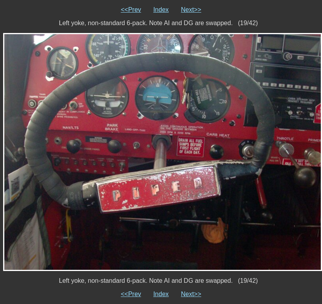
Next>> (191, 9)
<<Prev (131, 9)
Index (161, 9)
